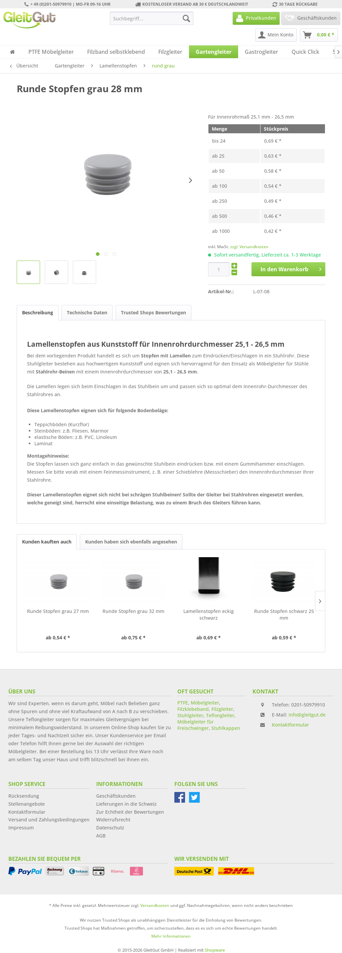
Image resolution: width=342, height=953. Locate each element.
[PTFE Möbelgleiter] (51, 51)
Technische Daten (87, 312)
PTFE (182, 702)
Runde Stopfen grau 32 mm (133, 611)
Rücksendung (23, 796)
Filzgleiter (222, 709)
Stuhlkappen (225, 728)
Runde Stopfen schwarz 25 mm (284, 614)
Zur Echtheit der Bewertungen (130, 812)
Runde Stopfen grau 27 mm (58, 611)
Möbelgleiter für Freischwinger (195, 725)
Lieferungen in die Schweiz (126, 804)
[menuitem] (151, 18)
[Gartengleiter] (213, 51)
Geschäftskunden (116, 796)
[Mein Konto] (276, 35)
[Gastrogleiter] (261, 51)
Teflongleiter (220, 715)
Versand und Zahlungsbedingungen (49, 819)
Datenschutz (110, 827)
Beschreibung (37, 312)
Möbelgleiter (205, 702)
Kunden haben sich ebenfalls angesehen (131, 541)
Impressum (21, 827)
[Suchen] (186, 18)
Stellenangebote (26, 804)
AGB (101, 835)
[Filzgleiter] (170, 51)
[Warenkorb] (319, 35)
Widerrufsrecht (113, 819)
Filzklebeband (193, 709)
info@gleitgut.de (307, 714)
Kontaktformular (290, 725)
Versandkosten (154, 905)
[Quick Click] (305, 51)
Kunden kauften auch (46, 541)
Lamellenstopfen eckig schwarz (208, 614)
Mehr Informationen (171, 936)
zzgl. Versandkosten (249, 247)
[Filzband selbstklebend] (116, 51)
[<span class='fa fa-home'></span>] (12, 51)
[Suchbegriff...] (151, 18)
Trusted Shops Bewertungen (153, 312)
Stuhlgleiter (190, 715)
